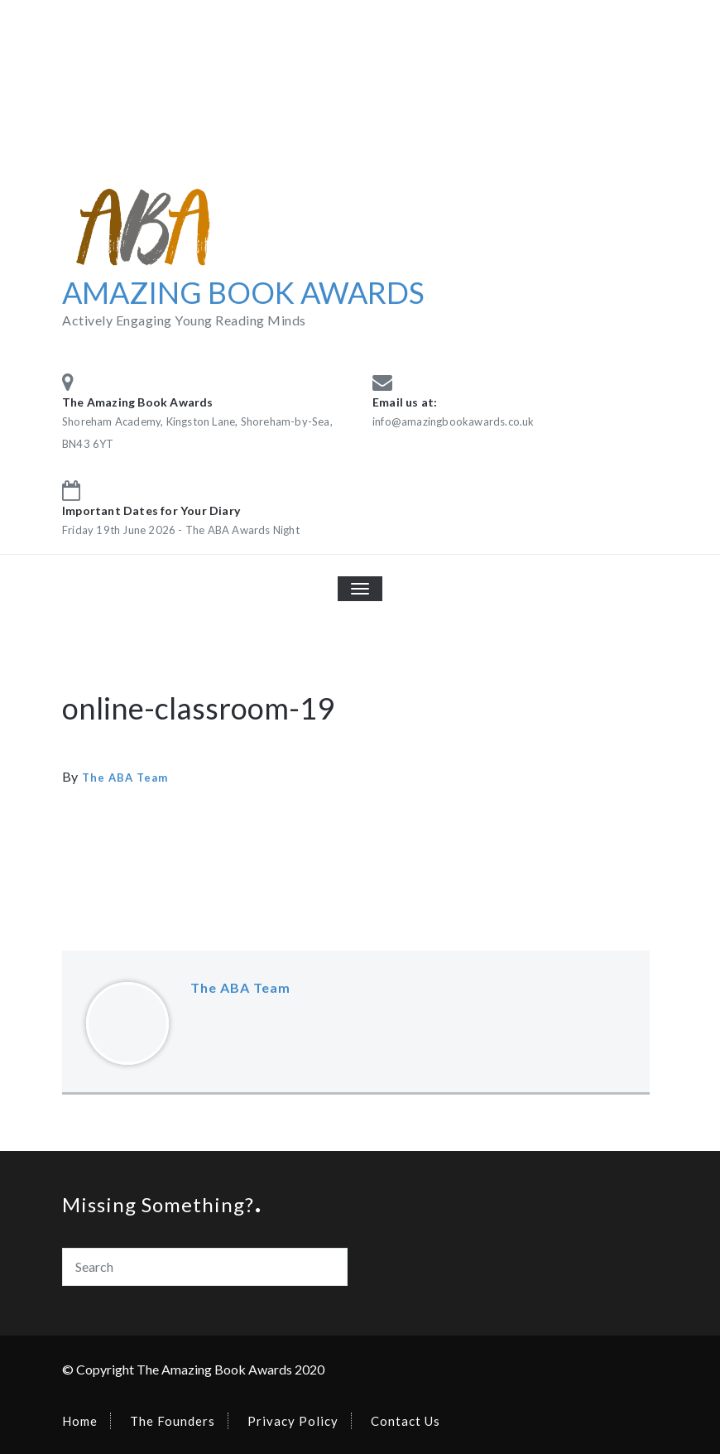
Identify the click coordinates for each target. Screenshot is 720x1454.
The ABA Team (125, 777)
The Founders (172, 1420)
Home (80, 1420)
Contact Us (405, 1420)
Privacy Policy (292, 1420)
